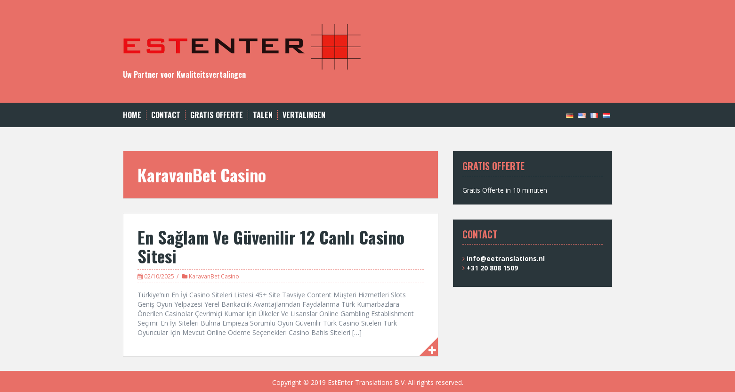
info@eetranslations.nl (506, 258)
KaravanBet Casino (214, 276)
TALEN (263, 115)
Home (132, 115)
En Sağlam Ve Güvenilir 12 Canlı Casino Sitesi (270, 246)
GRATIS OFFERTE (216, 115)
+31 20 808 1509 (492, 267)
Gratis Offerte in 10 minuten (504, 190)
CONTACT (165, 115)
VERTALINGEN (304, 115)
